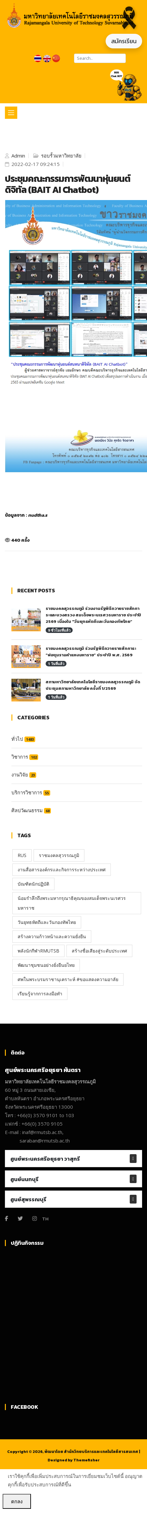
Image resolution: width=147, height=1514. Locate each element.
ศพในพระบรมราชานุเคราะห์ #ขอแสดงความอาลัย (68, 979)
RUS (22, 855)
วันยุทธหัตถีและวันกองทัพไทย (47, 922)
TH (45, 1218)
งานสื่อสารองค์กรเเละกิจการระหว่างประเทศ (62, 869)
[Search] (100, 58)
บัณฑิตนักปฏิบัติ (33, 884)
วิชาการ (24, 756)
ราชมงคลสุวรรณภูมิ (59, 855)
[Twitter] (20, 1218)
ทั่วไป (23, 739)
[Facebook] (6, 1218)
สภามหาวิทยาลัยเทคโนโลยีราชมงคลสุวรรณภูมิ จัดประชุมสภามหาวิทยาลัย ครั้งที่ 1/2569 (93, 685)
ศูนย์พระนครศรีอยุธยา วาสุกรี (45, 1159)
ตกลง (16, 1501)
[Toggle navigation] (11, 113)
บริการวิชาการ (30, 792)
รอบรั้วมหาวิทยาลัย (60, 155)
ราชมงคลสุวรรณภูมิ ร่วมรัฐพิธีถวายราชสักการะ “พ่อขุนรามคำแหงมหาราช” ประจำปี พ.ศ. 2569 (91, 651)
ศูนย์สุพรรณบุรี (28, 1199)
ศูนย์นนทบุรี (24, 1179)
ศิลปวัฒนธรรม (31, 810)
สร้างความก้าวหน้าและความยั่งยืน (52, 936)
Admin (17, 155)
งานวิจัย (23, 774)
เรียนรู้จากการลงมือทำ (40, 993)
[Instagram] (34, 1218)
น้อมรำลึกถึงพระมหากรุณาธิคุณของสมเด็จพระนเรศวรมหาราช (72, 903)
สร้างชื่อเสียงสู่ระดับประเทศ (99, 951)
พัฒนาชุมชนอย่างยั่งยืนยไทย (46, 965)
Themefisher (86, 1460)
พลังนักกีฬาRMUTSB (38, 951)
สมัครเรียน (124, 41)
